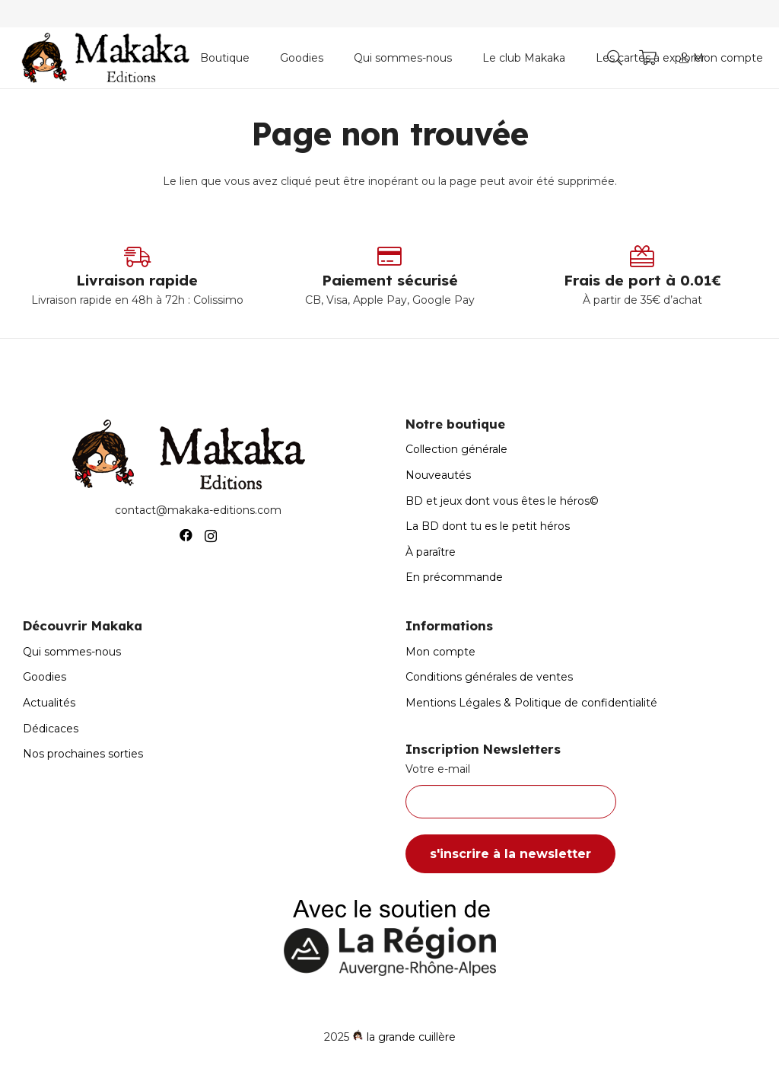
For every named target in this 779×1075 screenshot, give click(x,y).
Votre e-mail (580, 790)
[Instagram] (211, 536)
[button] (614, 58)
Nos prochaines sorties (83, 754)
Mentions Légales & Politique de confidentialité (531, 703)
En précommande (454, 577)
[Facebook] (186, 535)
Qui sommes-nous (72, 652)
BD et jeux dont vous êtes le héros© (502, 501)
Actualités (49, 703)
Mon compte (440, 652)
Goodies (44, 677)
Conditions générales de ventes (489, 677)
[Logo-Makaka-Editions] (109, 58)
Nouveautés (438, 475)
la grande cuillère (411, 1037)
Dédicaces (50, 728)
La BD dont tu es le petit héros (487, 526)
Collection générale (456, 449)
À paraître (430, 552)
